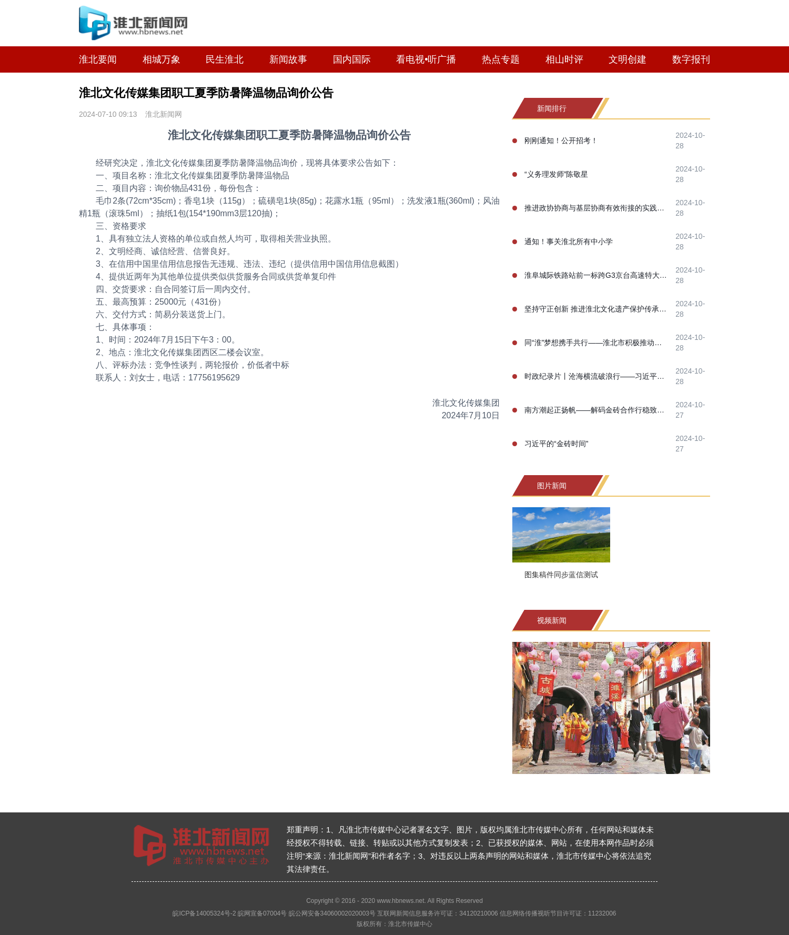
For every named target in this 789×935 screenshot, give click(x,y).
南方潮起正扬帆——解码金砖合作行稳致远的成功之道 (596, 410)
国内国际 (352, 59)
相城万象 (161, 59)
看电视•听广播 (426, 59)
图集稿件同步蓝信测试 (561, 574)
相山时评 (564, 59)
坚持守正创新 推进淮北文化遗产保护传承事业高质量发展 (596, 309)
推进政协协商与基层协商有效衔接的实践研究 (596, 208)
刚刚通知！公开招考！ (561, 140)
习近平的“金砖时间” (556, 443)
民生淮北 (225, 59)
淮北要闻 (98, 59)
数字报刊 (691, 59)
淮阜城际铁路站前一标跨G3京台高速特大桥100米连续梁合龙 (596, 275)
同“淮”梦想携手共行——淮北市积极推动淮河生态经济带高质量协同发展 (596, 342)
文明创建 (627, 59)
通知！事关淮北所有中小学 (568, 241)
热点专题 (501, 59)
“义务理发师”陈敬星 (556, 174)
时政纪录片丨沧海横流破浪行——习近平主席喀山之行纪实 (596, 376)
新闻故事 (288, 59)
